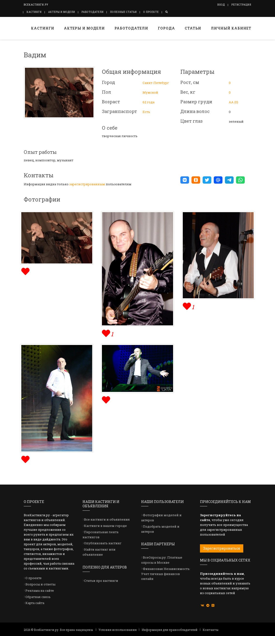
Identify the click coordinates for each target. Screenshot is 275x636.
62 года (148, 102)
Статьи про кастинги (101, 580)
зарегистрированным (87, 184)
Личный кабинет (231, 28)
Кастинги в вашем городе (105, 526)
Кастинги (34, 12)
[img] (25, 271)
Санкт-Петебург (156, 83)
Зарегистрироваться (221, 548)
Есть (146, 112)
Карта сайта (34, 603)
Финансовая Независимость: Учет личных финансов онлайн (165, 574)
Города (166, 28)
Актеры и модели (61, 12)
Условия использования (118, 630)
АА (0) (233, 102)
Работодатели (93, 12)
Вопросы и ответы (40, 584)
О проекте (151, 12)
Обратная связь (38, 597)
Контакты (210, 630)
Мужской (150, 92)
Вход (221, 4)
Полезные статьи (123, 12)
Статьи (193, 28)
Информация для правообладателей (170, 630)
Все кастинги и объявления (107, 519)
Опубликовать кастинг (103, 543)
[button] (184, 180)
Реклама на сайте (39, 590)
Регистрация (241, 4)
